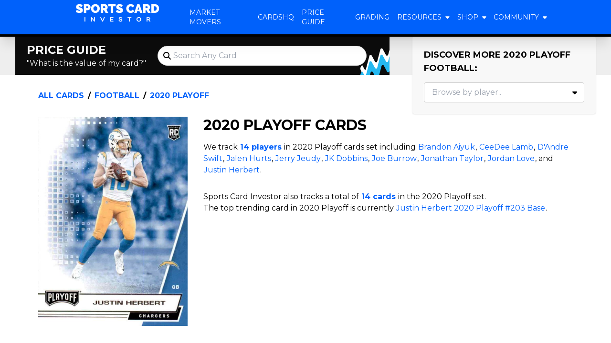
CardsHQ (276, 17)
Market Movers (205, 17)
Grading (372, 17)
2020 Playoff (179, 95)
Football (117, 95)
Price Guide (313, 17)
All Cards (61, 95)
